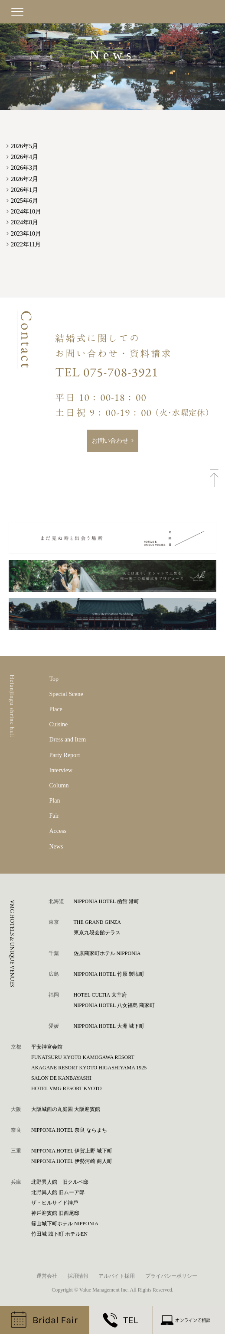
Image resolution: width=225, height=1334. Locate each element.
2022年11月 (26, 244)
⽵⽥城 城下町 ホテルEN (59, 1234)
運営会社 (46, 1276)
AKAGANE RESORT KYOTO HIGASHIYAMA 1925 (89, 1068)
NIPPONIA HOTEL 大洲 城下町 (109, 1026)
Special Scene (66, 694)
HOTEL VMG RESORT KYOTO (66, 1088)
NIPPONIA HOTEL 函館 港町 (106, 901)
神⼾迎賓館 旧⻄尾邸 (55, 1213)
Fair (54, 816)
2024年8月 (24, 222)
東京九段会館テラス (97, 932)
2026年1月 (24, 190)
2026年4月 (24, 157)
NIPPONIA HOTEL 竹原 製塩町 (109, 974)
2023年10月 (26, 233)
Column (59, 785)
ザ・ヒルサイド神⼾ (54, 1203)
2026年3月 (24, 168)
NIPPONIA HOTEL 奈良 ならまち (69, 1130)
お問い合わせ (110, 440)
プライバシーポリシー (171, 1276)
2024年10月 (26, 211)
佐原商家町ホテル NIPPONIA (107, 953)
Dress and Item (67, 739)
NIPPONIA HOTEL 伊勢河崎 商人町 (71, 1161)
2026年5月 (24, 146)
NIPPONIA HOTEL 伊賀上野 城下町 (71, 1151)
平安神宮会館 (46, 1047)
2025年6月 (24, 201)
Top (54, 679)
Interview (61, 770)
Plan (54, 800)
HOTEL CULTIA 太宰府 (100, 995)
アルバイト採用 (116, 1276)
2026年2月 (24, 179)
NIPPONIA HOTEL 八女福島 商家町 (114, 1005)
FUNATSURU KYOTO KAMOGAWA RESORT (82, 1057)
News (56, 846)
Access (58, 831)
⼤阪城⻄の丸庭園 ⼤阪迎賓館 (65, 1109)
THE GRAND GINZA (97, 922)
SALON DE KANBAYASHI (61, 1078)
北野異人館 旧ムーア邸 (58, 1192)
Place (55, 709)
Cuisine (58, 724)
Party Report (64, 755)
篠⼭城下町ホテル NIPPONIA (64, 1224)
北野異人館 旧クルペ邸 (59, 1182)
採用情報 (78, 1276)
